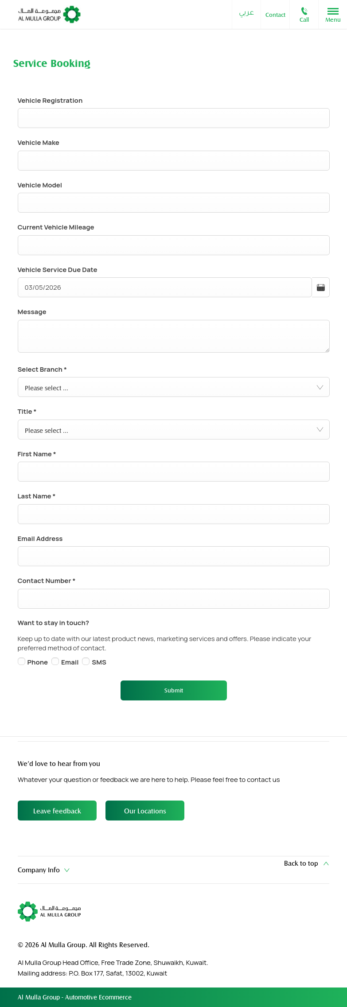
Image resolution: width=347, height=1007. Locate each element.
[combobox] (174, 387)
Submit (173, 690)
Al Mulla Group (40, 997)
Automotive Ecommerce (98, 997)
